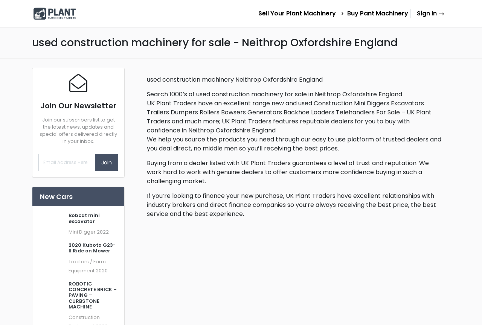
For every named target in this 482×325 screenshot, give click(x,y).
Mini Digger (82, 232)
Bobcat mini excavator (84, 218)
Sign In (430, 13)
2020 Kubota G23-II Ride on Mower (92, 248)
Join (106, 162)
